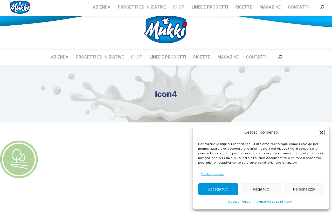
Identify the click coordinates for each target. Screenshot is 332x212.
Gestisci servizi (212, 174)
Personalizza (304, 189)
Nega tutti (261, 189)
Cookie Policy (239, 201)
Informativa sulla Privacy (272, 201)
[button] (321, 132)
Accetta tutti (218, 189)
